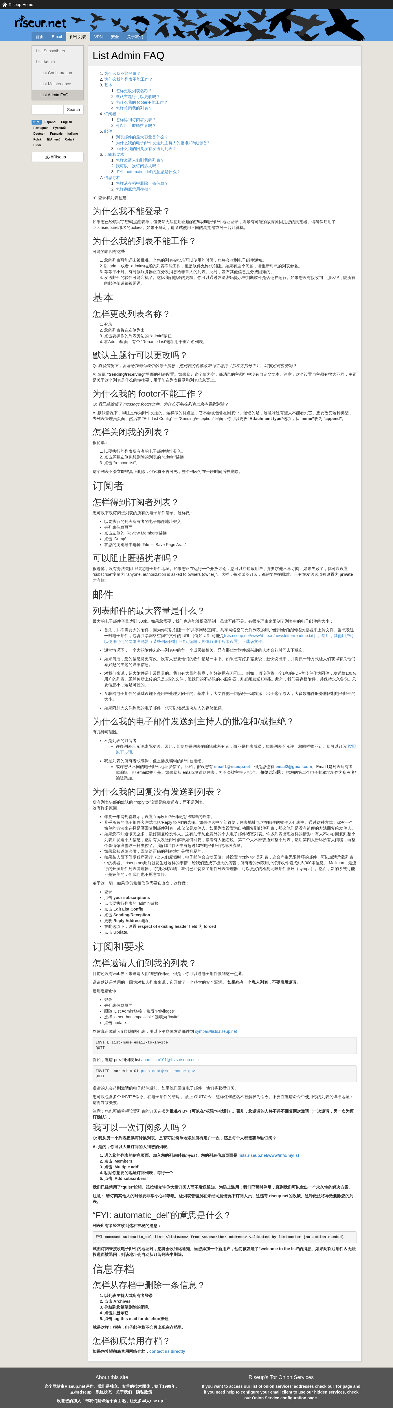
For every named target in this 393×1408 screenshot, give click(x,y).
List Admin (45, 62)
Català (69, 139)
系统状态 (104, 1392)
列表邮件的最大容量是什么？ (142, 137)
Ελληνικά (53, 139)
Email (57, 36)
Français (56, 133)
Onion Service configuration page (284, 1398)
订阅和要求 (114, 154)
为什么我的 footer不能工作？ (142, 102)
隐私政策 (144, 1392)
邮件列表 (78, 36)
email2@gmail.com (294, 766)
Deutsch (39, 133)
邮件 (108, 131)
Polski (37, 139)
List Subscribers (50, 51)
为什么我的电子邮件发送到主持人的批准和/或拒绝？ (163, 142)
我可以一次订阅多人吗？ (138, 166)
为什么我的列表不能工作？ (128, 79)
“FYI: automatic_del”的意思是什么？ (148, 171)
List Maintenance (56, 84)
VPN (98, 36)
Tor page (343, 1386)
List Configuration (56, 73)
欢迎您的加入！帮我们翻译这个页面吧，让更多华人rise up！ (112, 1400)
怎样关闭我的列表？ (134, 108)
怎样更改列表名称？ (134, 90)
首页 (40, 36)
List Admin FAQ (54, 94)
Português (40, 127)
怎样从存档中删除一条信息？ (142, 183)
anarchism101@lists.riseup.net (169, 1059)
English (66, 122)
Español (50, 122)
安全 (115, 36)
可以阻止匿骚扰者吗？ (136, 125)
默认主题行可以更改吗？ (138, 96)
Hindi (37, 145)
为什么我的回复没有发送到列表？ (146, 148)
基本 (108, 85)
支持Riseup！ (57, 157)
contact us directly (167, 1351)
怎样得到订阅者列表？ (136, 119)
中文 (36, 122)
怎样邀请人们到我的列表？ (140, 160)
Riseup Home (21, 4)
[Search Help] (48, 109)
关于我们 (135, 36)
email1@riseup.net (232, 766)
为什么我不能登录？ (122, 73)
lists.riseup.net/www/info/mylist (268, 1155)
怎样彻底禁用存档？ (134, 189)
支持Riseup (81, 1392)
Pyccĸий (59, 127)
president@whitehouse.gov (168, 1071)
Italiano (72, 133)
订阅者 (110, 114)
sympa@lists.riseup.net (216, 1031)
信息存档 (112, 177)
